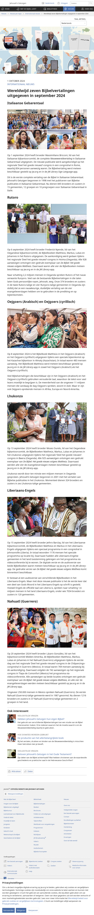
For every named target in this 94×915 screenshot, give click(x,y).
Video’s (36, 841)
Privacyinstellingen (10, 904)
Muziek (36, 845)
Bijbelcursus (8, 810)
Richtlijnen (37, 834)
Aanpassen (33, 910)
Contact (66, 817)
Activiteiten (67, 834)
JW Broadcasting (40, 838)
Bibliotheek (37, 799)
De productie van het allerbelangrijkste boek (41, 738)
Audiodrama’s (38, 848)
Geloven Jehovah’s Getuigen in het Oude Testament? (45, 754)
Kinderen (7, 828)
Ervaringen (67, 837)
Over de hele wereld (70, 841)
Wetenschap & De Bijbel (12, 834)
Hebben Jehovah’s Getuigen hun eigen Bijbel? (41, 719)
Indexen (36, 831)
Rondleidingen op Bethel (72, 820)
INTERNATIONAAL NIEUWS (20, 84)
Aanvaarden (8, 910)
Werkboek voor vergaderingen (44, 824)
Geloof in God (8, 831)
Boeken (36, 807)
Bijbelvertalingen (39, 804)
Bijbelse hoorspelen (40, 852)
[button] (26, 8)
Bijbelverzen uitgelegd (11, 807)
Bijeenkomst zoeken (34, 861)
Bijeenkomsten (69, 824)
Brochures (37, 810)
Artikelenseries (39, 817)
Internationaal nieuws (32, 14)
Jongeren (7, 824)
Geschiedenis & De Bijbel (12, 838)
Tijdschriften (38, 821)
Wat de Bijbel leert (10, 799)
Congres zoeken (54, 861)
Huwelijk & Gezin (9, 821)
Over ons (67, 805)
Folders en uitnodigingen (42, 814)
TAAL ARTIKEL (80, 19)
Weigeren (21, 910)
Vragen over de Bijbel (11, 804)
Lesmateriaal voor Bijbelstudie (14, 814)
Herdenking (68, 827)
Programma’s (38, 828)
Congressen (68, 830)
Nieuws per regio (16, 14)
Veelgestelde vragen (71, 810)
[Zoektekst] (79, 3)
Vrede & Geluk (8, 817)
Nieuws (3, 14)
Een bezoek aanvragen (71, 813)
